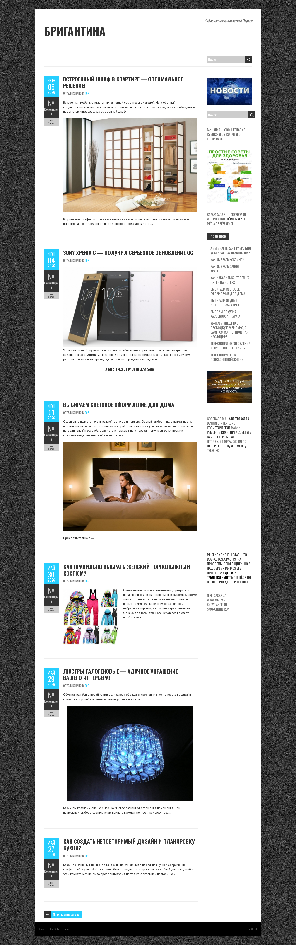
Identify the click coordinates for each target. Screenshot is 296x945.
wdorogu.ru (216, 218)
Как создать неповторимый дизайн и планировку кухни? (129, 844)
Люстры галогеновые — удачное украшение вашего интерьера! (120, 674)
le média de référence (226, 221)
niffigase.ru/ (216, 595)
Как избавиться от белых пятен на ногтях (229, 280)
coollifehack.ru (235, 129)
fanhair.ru (214, 129)
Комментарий (51, 111)
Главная (252, 928)
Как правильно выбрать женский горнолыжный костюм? (126, 569)
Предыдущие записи (66, 914)
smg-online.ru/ (218, 608)
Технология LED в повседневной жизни (227, 357)
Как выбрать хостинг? (227, 259)
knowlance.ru (217, 604)
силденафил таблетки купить (222, 575)
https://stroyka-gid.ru (224, 441)
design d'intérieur (220, 423)
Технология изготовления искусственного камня (230, 345)
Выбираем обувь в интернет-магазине (225, 302)
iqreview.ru (237, 214)
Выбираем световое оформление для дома (118, 404)
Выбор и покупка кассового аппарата (225, 314)
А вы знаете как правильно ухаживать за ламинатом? (230, 250)
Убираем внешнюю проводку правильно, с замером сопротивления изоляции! (229, 329)
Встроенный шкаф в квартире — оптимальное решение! (123, 82)
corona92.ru (216, 418)
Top (86, 93)
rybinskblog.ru (218, 134)
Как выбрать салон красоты (224, 268)
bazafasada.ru (217, 214)
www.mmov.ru (217, 599)
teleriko (213, 450)
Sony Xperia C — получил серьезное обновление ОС (128, 252)
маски (236, 427)
